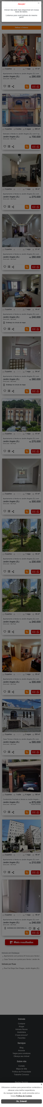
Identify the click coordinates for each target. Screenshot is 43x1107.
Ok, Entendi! (21, 1101)
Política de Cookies (24, 1096)
